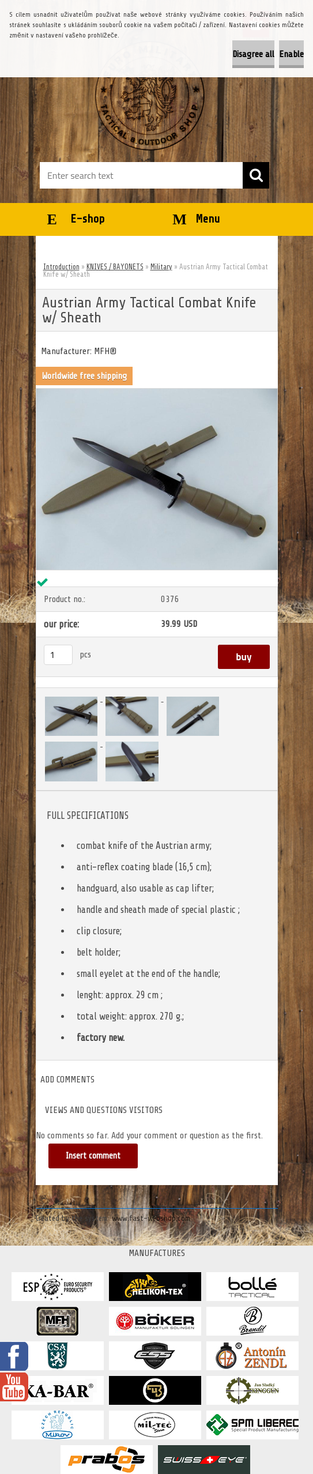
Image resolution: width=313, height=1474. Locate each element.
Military (161, 266)
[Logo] (149, 95)
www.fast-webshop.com (151, 1218)
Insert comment (93, 1156)
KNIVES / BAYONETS (115, 266)
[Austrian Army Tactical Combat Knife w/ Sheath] (156, 393)
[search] (256, 175)
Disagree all (253, 54)
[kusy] (58, 655)
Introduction (61, 266)
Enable (291, 54)
